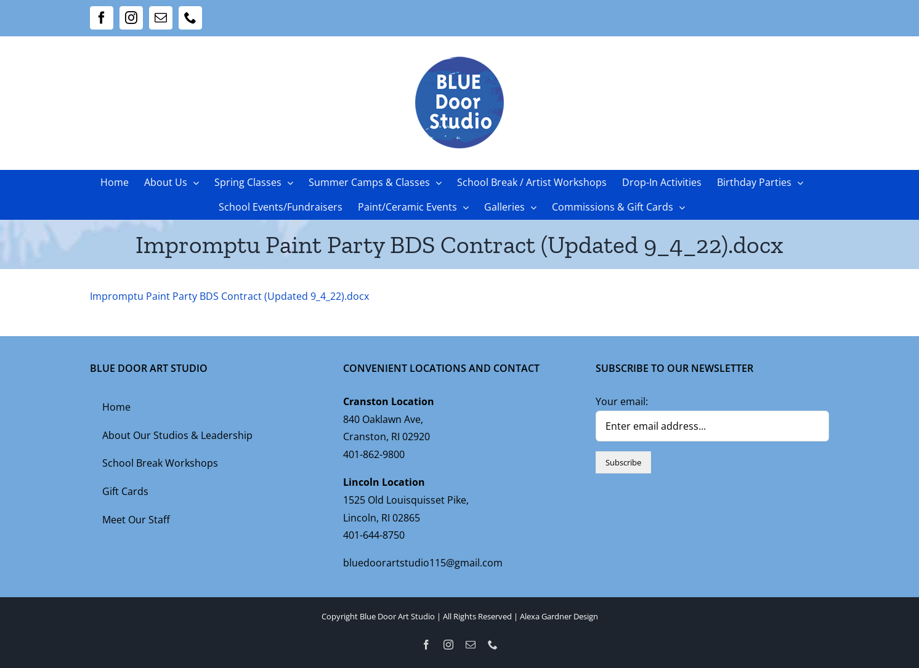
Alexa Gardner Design (559, 616)
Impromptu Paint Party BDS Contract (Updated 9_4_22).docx (229, 296)
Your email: (622, 401)
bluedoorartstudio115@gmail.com (423, 562)
